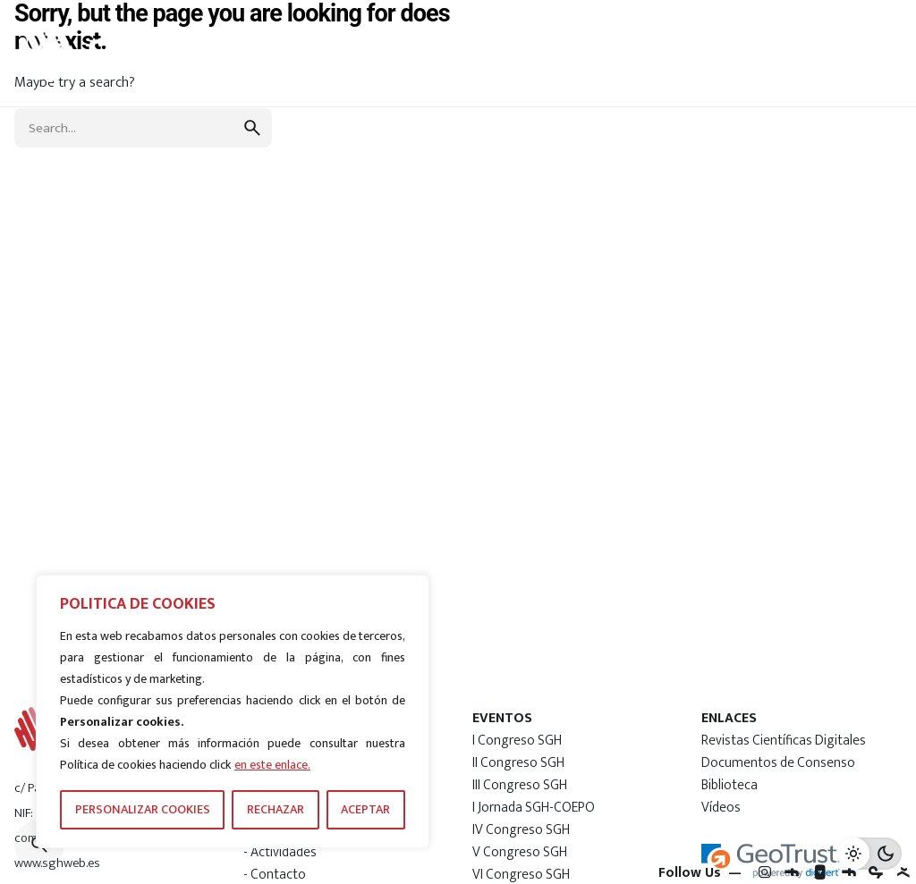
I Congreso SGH (517, 740)
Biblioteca (729, 784)
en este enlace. (272, 764)
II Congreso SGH (518, 762)
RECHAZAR (275, 809)
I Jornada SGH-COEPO (533, 807)
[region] (232, 711)
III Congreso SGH (519, 784)
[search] (252, 127)
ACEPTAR (365, 809)
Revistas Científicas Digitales (783, 740)
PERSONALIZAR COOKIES (142, 809)
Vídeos (721, 807)
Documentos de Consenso (778, 762)
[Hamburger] (847, 53)
